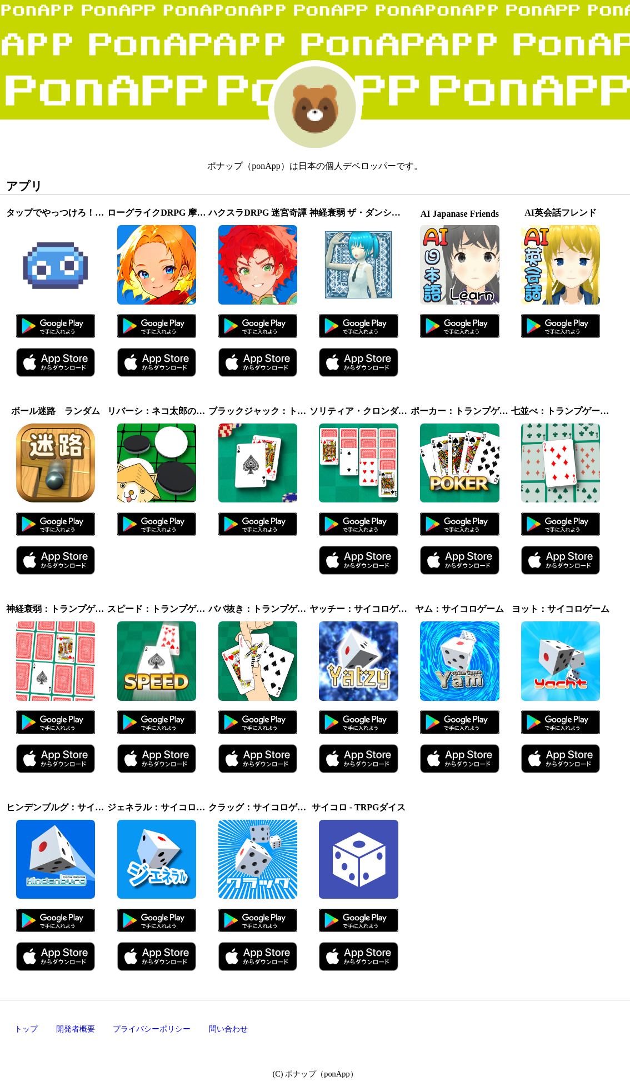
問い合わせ (228, 1028)
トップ (26, 1028)
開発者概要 (75, 1028)
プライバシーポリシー (152, 1028)
